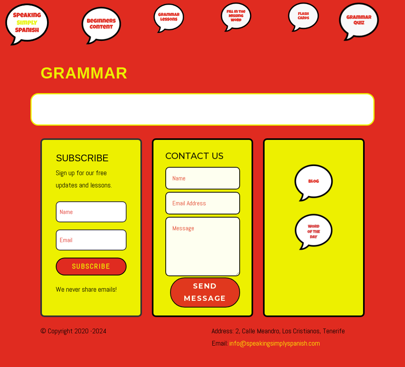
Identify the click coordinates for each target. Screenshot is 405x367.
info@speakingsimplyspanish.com (274, 343)
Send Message (205, 292)
